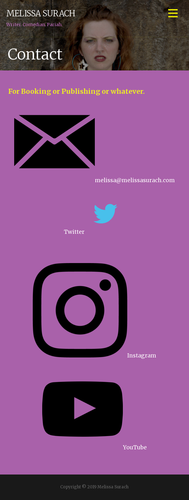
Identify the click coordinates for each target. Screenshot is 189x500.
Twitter (74, 231)
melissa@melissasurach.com (94, 180)
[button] (173, 14)
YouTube (94, 447)
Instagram (94, 355)
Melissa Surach (40, 13)
